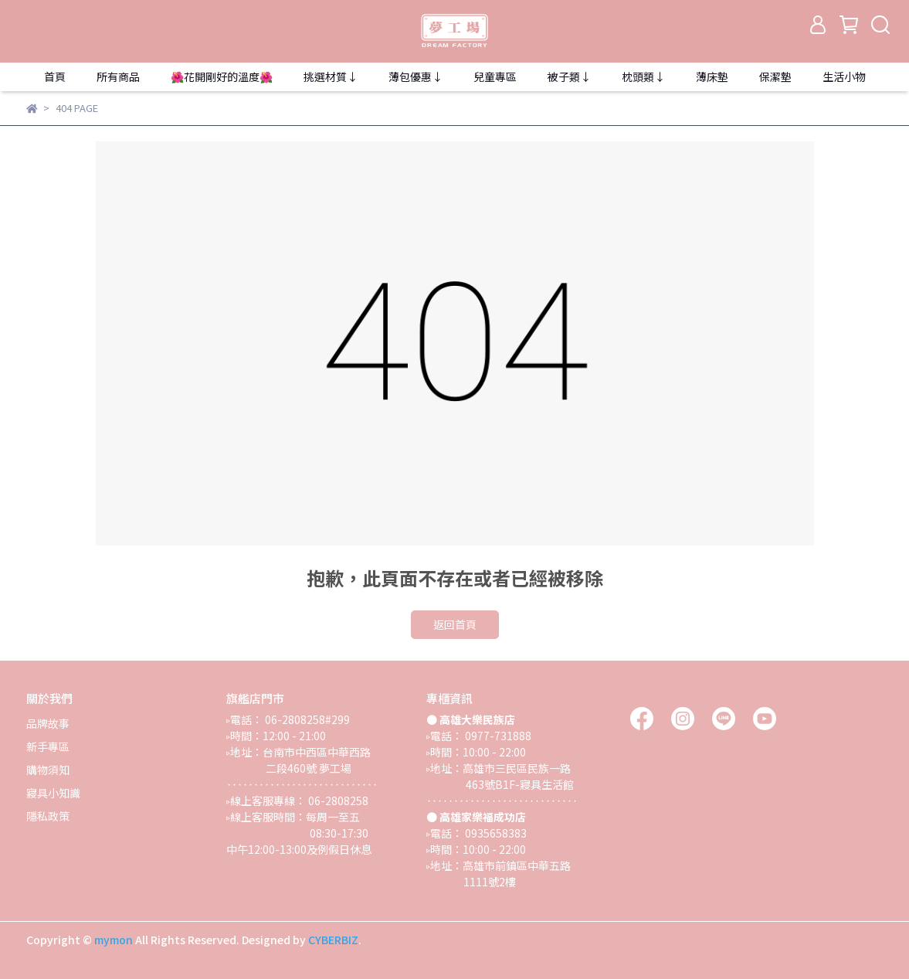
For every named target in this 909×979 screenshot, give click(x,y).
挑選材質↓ (331, 76)
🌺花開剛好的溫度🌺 (222, 76)
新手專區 (48, 746)
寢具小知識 (53, 793)
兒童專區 (495, 76)
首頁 (55, 76)
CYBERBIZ (333, 939)
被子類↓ (569, 76)
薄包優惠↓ (415, 76)
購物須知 (48, 769)
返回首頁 (455, 624)
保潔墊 (775, 76)
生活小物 (844, 76)
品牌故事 (48, 723)
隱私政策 (48, 816)
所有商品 (118, 76)
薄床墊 (712, 76)
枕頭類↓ (643, 76)
